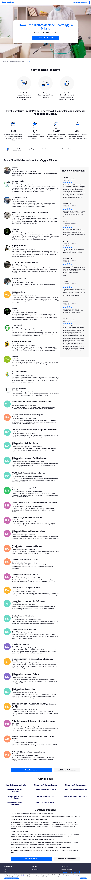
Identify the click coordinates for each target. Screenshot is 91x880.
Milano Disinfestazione (45, 796)
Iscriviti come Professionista (67, 770)
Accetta (83, 878)
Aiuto (5, 869)
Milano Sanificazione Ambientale (15, 797)
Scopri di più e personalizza (11, 878)
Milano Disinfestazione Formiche (15, 791)
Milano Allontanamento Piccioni (75, 796)
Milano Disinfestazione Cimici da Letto (45, 791)
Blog (5, 871)
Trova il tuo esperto (31, 770)
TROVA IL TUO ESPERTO (45, 38)
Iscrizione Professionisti (80, 2)
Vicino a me (35, 869)
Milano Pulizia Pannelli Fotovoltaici (15, 804)
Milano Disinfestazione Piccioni (76, 790)
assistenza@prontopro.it (67, 869)
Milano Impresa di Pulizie (45, 803)
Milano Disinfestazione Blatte (15, 785)
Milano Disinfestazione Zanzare (45, 785)
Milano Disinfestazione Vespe (75, 785)
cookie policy (22, 875)
